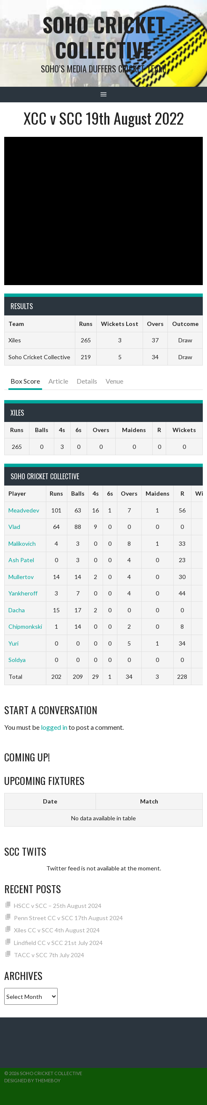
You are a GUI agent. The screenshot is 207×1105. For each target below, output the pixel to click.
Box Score (25, 381)
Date (50, 801)
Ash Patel (21, 559)
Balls (41, 429)
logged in (54, 727)
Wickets (184, 429)
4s (62, 429)
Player (17, 493)
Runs (17, 429)
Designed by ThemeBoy (32, 1080)
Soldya (17, 659)
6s (78, 429)
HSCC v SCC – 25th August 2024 (57, 905)
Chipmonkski (25, 626)
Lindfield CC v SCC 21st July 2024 (58, 942)
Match (149, 801)
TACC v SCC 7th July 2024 (49, 954)
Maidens (134, 429)
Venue (114, 381)
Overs (101, 429)
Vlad (14, 526)
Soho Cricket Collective (103, 36)
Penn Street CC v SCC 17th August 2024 (68, 917)
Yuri (13, 643)
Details (87, 381)
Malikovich (22, 543)
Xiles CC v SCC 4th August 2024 (57, 930)
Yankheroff (22, 593)
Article (58, 381)
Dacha (16, 610)
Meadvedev (23, 510)
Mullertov (21, 576)
